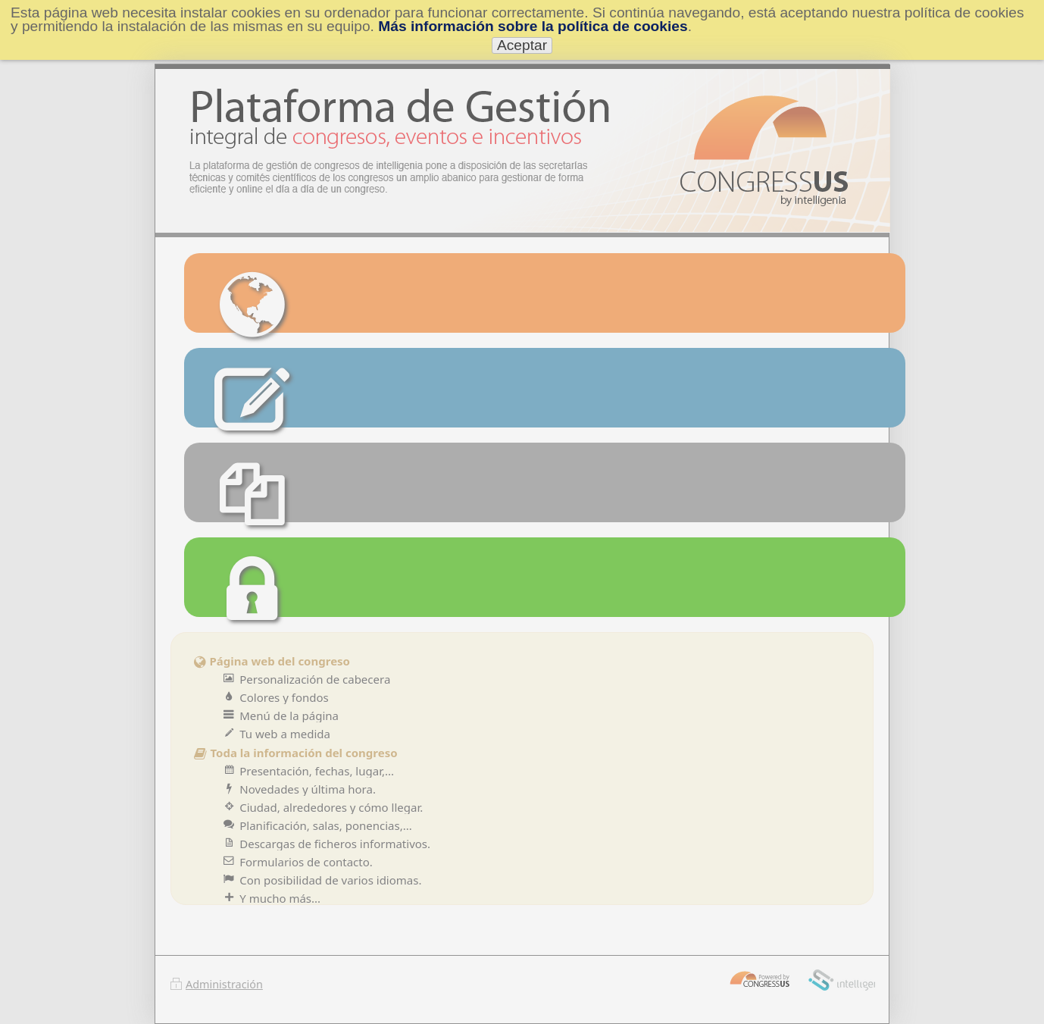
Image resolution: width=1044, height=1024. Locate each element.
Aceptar (522, 45)
